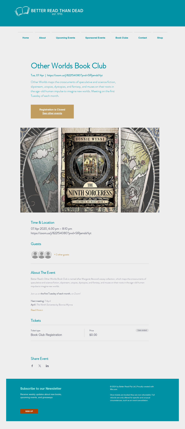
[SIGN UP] (29, 411)
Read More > (37, 310)
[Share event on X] (39, 366)
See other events (52, 113)
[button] (34, 18)
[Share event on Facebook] (32, 366)
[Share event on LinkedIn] (47, 366)
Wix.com (113, 389)
